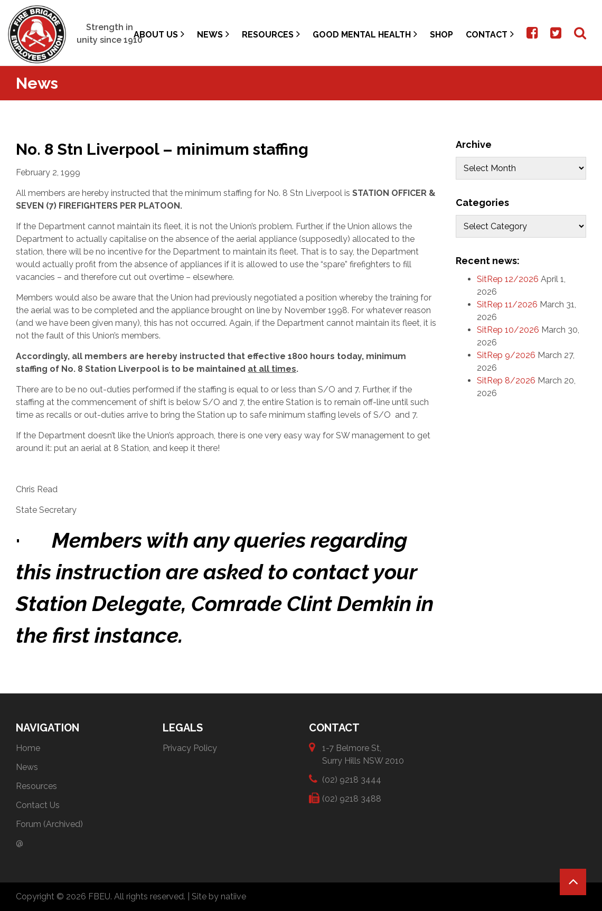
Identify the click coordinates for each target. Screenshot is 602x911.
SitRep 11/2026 (507, 304)
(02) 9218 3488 (351, 798)
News (213, 34)
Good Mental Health (365, 34)
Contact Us (38, 805)
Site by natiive (219, 896)
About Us (159, 34)
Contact (490, 34)
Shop (441, 35)
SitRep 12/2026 (508, 279)
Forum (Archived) (49, 824)
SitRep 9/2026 (506, 355)
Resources (271, 34)
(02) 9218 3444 (351, 779)
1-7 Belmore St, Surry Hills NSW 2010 (363, 754)
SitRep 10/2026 (508, 330)
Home (28, 748)
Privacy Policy (190, 748)
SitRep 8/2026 (506, 380)
